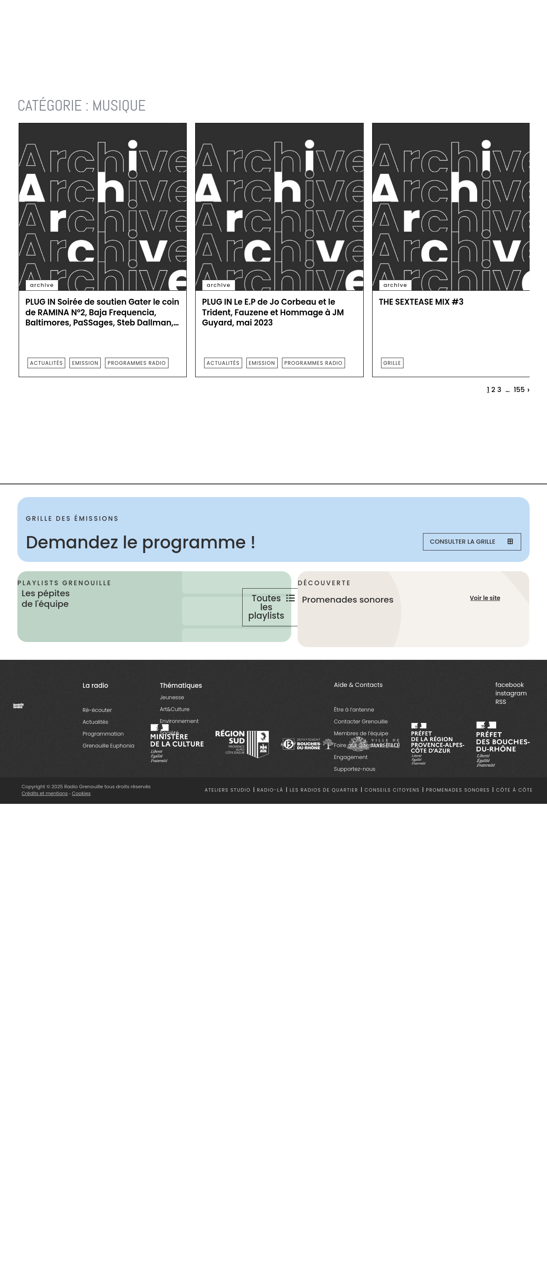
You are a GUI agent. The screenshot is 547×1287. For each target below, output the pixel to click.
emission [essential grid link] (85, 363)
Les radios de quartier (324, 817)
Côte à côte (514, 817)
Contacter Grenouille (361, 748)
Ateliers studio (228, 817)
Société (169, 760)
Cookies (81, 820)
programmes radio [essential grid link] (137, 363)
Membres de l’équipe (361, 760)
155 (519, 390)
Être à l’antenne (354, 736)
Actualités (95, 749)
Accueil (27, 85)
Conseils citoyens (392, 817)
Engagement (350, 784)
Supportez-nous (355, 796)
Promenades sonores (458, 817)
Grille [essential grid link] (392, 363)
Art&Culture (174, 736)
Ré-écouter (97, 737)
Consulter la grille (466, 542)
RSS (500, 729)
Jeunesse (172, 724)
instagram (511, 720)
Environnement (179, 748)
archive (42, 285)
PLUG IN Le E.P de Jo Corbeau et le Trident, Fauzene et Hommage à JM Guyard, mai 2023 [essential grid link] (273, 312)
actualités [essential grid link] (46, 363)
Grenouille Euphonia (108, 772)
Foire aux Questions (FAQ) (367, 772)
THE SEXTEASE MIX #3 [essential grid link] (421, 302)
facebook (509, 712)
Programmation (103, 760)
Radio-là (270, 817)
